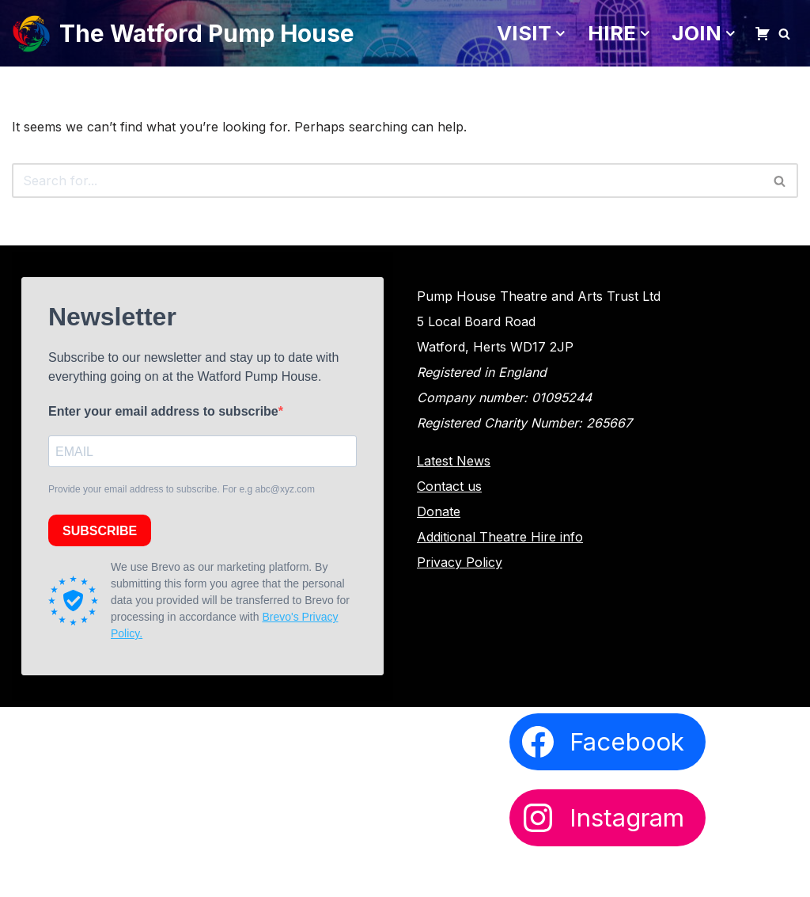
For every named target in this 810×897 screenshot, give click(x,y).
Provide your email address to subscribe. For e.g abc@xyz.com (181, 489)
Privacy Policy (459, 562)
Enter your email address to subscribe (163, 411)
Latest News (453, 461)
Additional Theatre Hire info (500, 537)
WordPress (165, 875)
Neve (28, 875)
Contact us (449, 486)
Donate (438, 511)
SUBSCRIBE (99, 531)
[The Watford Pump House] (183, 33)
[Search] (784, 34)
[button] (560, 34)
